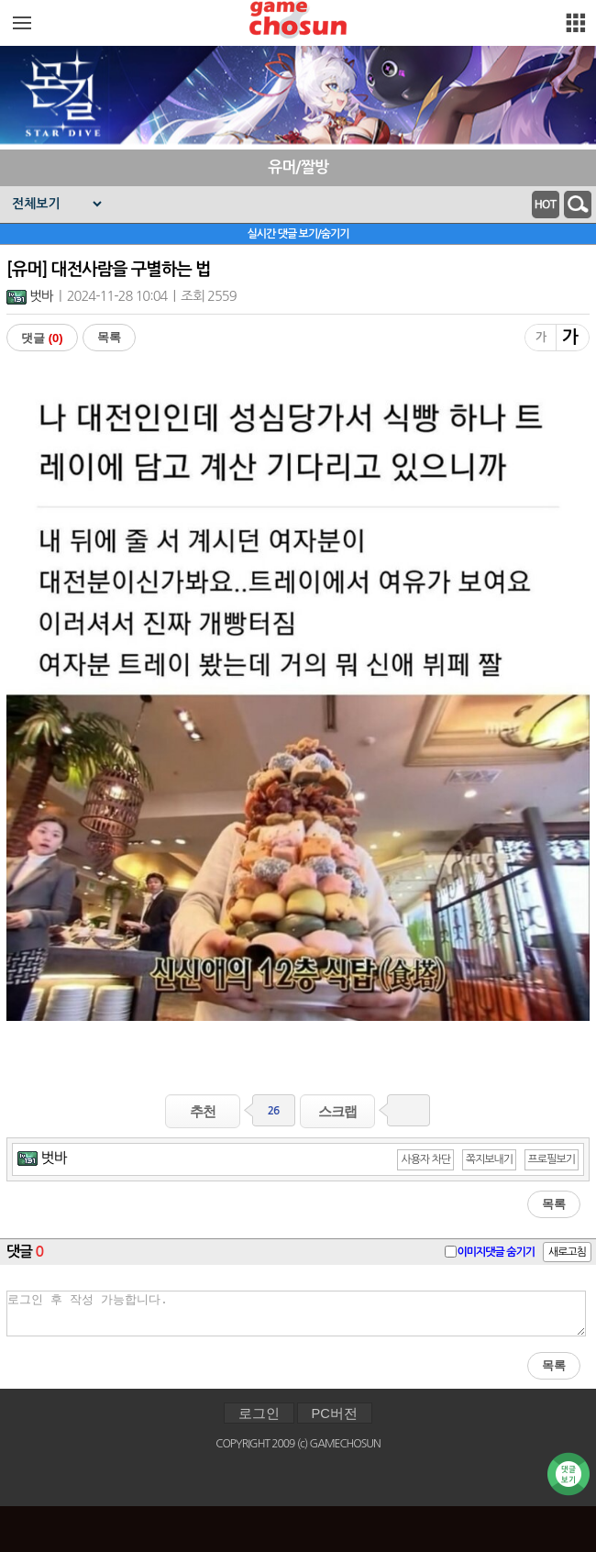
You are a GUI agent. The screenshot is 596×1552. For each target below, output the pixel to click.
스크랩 (337, 1111)
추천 (202, 1111)
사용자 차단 (425, 1159)
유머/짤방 (297, 167)
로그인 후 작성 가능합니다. (296, 1313)
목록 (109, 337)
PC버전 (335, 1413)
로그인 (259, 1413)
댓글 (42, 338)
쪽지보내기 (489, 1159)
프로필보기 (551, 1159)
